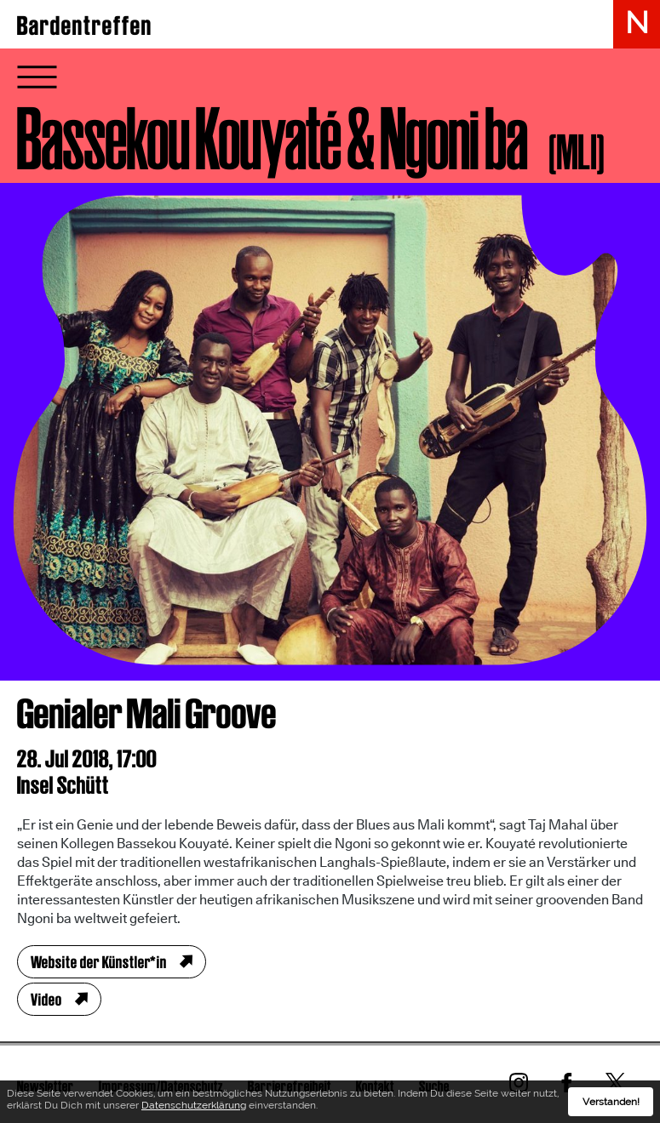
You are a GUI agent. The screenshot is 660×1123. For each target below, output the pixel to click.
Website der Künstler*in (99, 962)
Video (46, 999)
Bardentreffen (84, 25)
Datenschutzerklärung (193, 1105)
